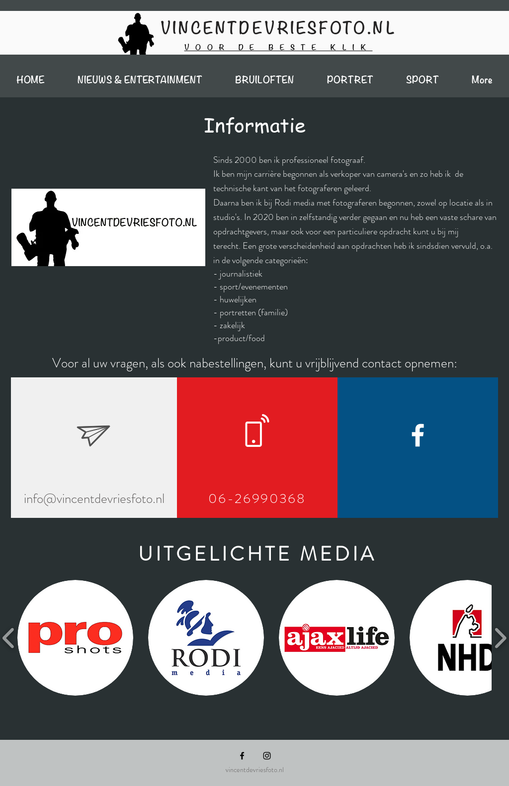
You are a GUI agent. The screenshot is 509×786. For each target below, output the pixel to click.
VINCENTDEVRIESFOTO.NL (279, 28)
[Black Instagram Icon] (267, 756)
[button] (75, 638)
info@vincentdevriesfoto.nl (94, 498)
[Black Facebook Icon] (242, 756)
